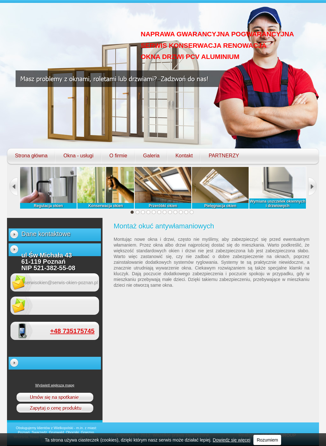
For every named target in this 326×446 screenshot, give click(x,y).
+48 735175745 (72, 330)
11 (186, 212)
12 (191, 212)
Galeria (151, 155)
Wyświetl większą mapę (54, 385)
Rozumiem (267, 439)
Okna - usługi (78, 155)
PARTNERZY (224, 155)
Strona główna (31, 155)
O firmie (118, 155)
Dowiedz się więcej (231, 439)
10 (180, 212)
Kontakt (184, 155)
